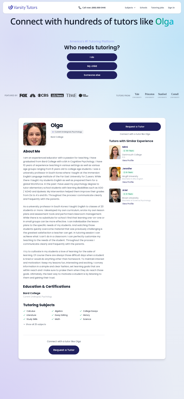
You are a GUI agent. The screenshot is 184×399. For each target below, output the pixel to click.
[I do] (92, 57)
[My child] (92, 66)
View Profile (128, 160)
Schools (143, 7)
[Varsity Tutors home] (23, 7)
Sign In (171, 7)
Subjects (130, 7)
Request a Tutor (63, 350)
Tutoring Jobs (157, 7)
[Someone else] (92, 75)
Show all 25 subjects (34, 324)
